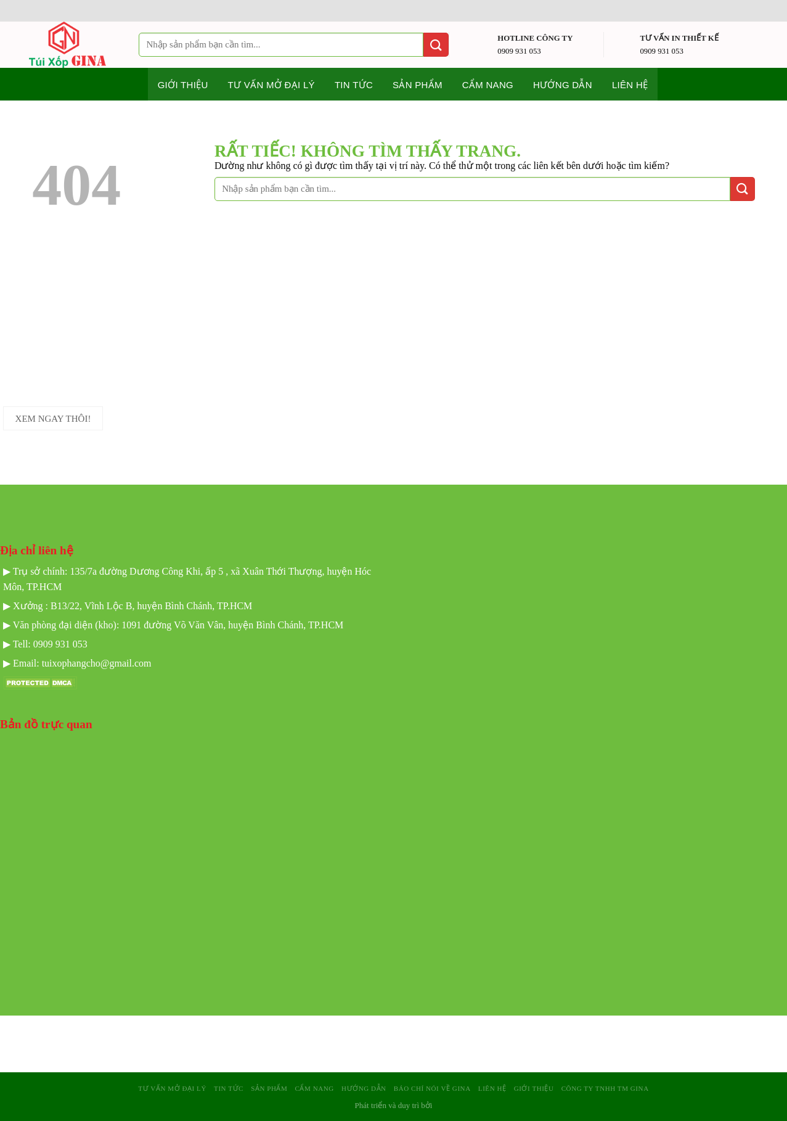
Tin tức (354, 85)
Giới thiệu (183, 85)
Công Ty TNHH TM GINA (605, 1088)
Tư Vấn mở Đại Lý (271, 85)
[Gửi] (435, 45)
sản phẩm (269, 1088)
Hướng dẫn (562, 85)
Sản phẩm (417, 85)
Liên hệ (630, 85)
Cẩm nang (487, 85)
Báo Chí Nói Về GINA (432, 1088)
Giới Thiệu (534, 1088)
